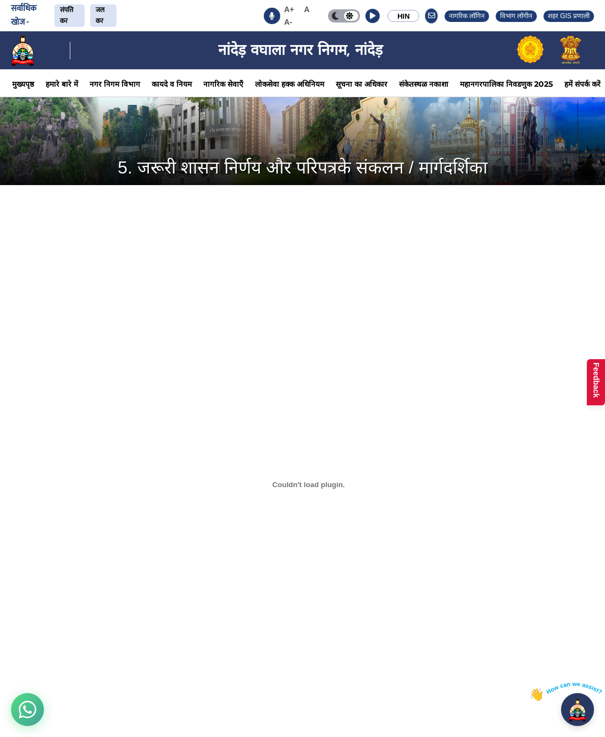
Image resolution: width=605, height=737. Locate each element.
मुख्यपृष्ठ (23, 84)
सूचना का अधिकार (361, 84)
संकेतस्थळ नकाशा (423, 84)
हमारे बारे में (62, 84)
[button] (372, 16)
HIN (403, 16)
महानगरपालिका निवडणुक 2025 (506, 84)
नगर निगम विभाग (115, 84)
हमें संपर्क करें (582, 84)
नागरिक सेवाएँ (223, 84)
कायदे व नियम (172, 84)
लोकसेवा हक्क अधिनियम (289, 84)
